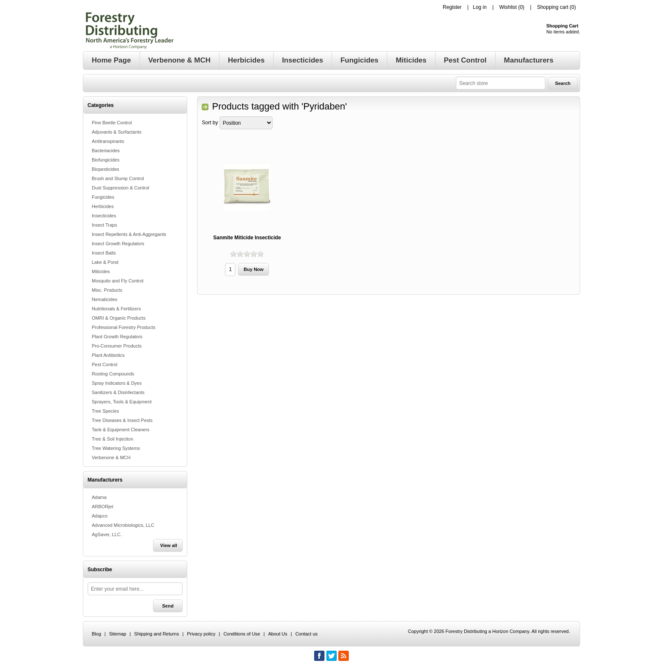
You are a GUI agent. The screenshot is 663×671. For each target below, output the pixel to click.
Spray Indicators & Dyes (117, 383)
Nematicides (105, 299)
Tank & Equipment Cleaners (120, 429)
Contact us (306, 633)
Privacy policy (201, 633)
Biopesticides (105, 169)
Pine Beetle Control (112, 122)
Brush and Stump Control (118, 178)
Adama (99, 497)
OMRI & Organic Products (118, 317)
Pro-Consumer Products (117, 345)
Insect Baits (104, 252)
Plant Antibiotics (108, 355)
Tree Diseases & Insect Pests (122, 420)
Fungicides (103, 197)
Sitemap (117, 633)
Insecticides (104, 215)
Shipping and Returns (156, 633)
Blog (96, 633)
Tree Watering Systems (116, 448)
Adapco (99, 515)
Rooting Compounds (113, 373)
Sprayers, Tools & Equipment (122, 401)
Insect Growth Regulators (118, 243)
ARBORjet (102, 506)
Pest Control (105, 364)
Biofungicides (105, 159)
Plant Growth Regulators (117, 336)
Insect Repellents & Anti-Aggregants (129, 234)
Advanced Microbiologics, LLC (123, 525)
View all (168, 545)
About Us (277, 633)
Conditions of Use (241, 633)
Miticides (101, 271)
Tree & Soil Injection (112, 438)
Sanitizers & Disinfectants (118, 392)
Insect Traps (104, 224)
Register (452, 7)
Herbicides (103, 206)
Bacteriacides (106, 150)
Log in (480, 7)
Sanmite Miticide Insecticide (247, 238)
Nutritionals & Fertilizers (116, 308)
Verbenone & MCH (111, 457)
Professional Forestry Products (123, 327)
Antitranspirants (108, 141)
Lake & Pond (105, 262)
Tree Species (105, 411)
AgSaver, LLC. (107, 534)
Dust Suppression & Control (120, 187)
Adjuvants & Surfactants (116, 131)
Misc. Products (107, 290)
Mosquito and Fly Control (117, 280)
